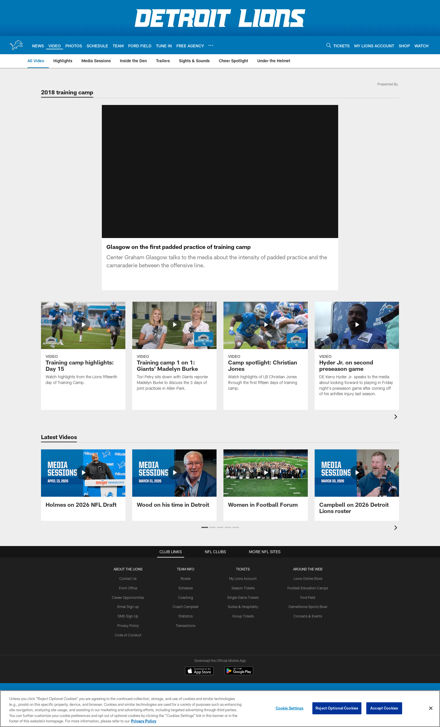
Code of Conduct (128, 635)
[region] (220, 708)
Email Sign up (128, 607)
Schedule (185, 588)
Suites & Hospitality (243, 607)
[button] (205, 527)
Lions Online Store (308, 578)
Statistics (185, 616)
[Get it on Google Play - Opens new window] (239, 674)
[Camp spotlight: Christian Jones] (265, 350)
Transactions (185, 625)
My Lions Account (243, 578)
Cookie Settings (290, 708)
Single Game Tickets (243, 597)
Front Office (128, 588)
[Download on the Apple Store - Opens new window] (199, 672)
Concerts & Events (307, 616)
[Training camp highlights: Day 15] (83, 347)
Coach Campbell (185, 607)
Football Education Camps (307, 588)
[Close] (431, 708)
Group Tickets (243, 616)
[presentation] (396, 417)
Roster (186, 578)
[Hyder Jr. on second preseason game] (357, 353)
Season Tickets (243, 588)
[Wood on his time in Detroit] (174, 481)
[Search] (328, 45)
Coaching (185, 597)
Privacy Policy (128, 625)
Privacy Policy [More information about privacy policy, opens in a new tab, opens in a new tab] (143, 721)
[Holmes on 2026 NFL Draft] (83, 481)
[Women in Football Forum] (265, 481)
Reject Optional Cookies (337, 708)
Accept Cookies (384, 708)
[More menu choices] (211, 45)
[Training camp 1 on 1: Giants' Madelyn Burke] (174, 350)
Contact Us (128, 578)
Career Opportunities (128, 597)
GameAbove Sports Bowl (308, 607)
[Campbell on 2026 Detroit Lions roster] (357, 485)
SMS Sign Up (128, 616)
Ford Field (307, 597)
